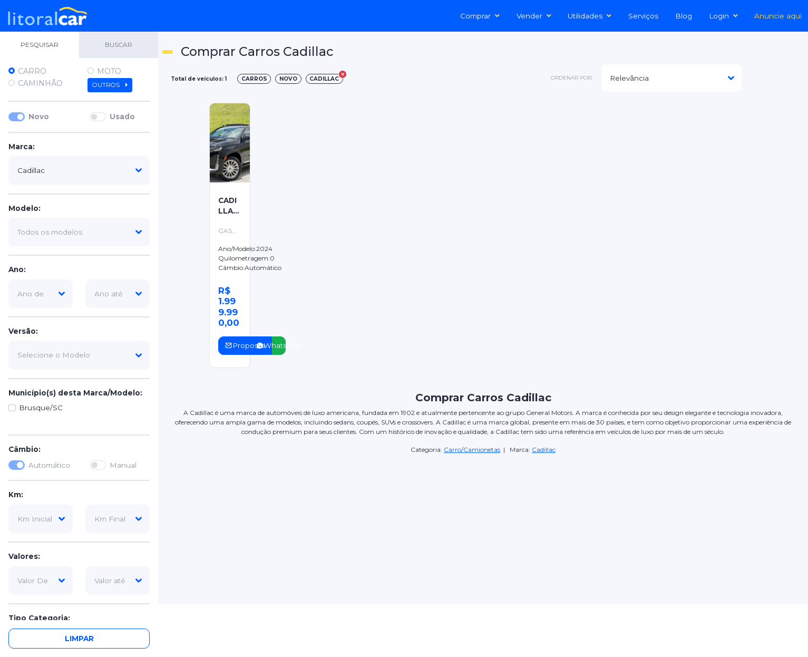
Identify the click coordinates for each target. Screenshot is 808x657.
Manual (123, 465)
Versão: (23, 331)
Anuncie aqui (778, 16)
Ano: (17, 269)
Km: (15, 494)
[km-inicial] (40, 519)
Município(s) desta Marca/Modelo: (75, 393)
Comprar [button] (480, 16)
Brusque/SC (41, 407)
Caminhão (40, 83)
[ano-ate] (117, 293)
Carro (32, 71)
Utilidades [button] (589, 16)
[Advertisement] (552, 174)
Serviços (643, 16)
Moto (109, 71)
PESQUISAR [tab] (40, 45)
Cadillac (544, 449)
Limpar (79, 638)
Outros (110, 85)
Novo (38, 116)
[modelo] (79, 232)
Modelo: (24, 208)
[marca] (79, 170)
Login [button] (723, 16)
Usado (122, 116)
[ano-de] (40, 293)
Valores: (24, 556)
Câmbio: (24, 449)
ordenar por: (571, 77)
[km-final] (117, 519)
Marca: (21, 146)
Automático (49, 465)
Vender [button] (534, 16)
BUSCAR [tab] (118, 45)
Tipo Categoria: (39, 618)
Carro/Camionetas (472, 449)
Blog (683, 16)
